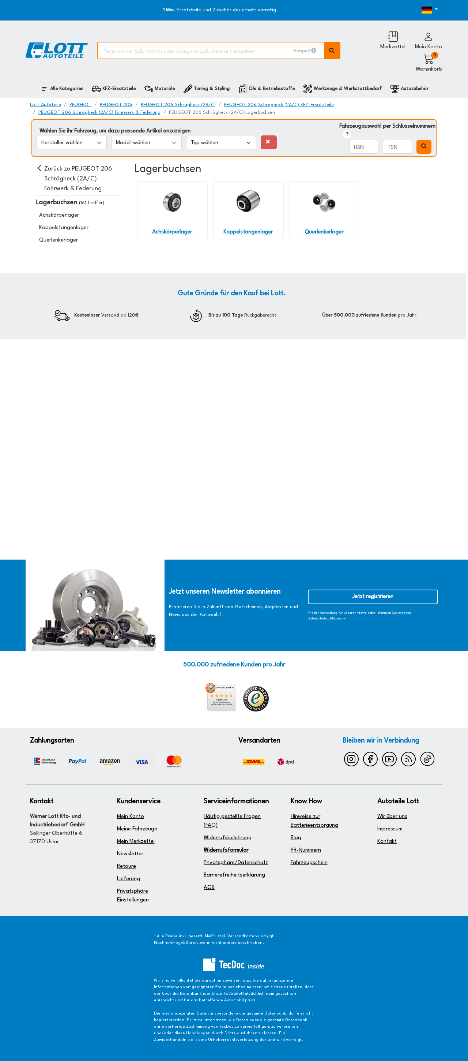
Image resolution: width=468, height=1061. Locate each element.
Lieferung (128, 879)
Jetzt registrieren (372, 596)
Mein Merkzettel (136, 841)
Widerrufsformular (226, 850)
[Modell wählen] (146, 142)
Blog (296, 838)
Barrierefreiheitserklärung (234, 875)
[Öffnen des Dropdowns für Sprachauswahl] (420, 10)
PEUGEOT (80, 104)
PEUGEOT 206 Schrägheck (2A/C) (178, 104)
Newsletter (130, 854)
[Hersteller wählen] (72, 142)
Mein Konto (130, 816)
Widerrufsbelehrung (228, 838)
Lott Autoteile (45, 104)
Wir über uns (392, 816)
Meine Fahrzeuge (137, 829)
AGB (209, 887)
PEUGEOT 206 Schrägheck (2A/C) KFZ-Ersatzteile (279, 104)
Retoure (126, 866)
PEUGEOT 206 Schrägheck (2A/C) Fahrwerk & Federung (99, 112)
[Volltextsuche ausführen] (332, 50)
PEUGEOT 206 (116, 104)
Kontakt (387, 841)
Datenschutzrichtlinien (325, 618)
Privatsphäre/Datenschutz (236, 863)
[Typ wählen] (221, 142)
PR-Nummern (306, 850)
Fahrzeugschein (309, 863)
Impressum (390, 829)
